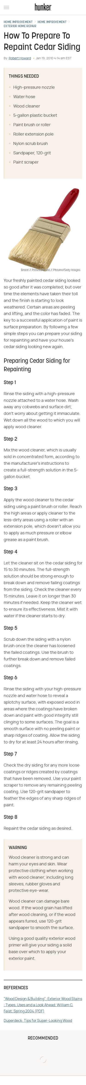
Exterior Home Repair (20, 26)
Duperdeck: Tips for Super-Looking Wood (38, 1021)
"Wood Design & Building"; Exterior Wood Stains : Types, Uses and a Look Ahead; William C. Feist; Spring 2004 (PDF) (43, 1005)
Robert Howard (20, 58)
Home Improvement (18, 22)
